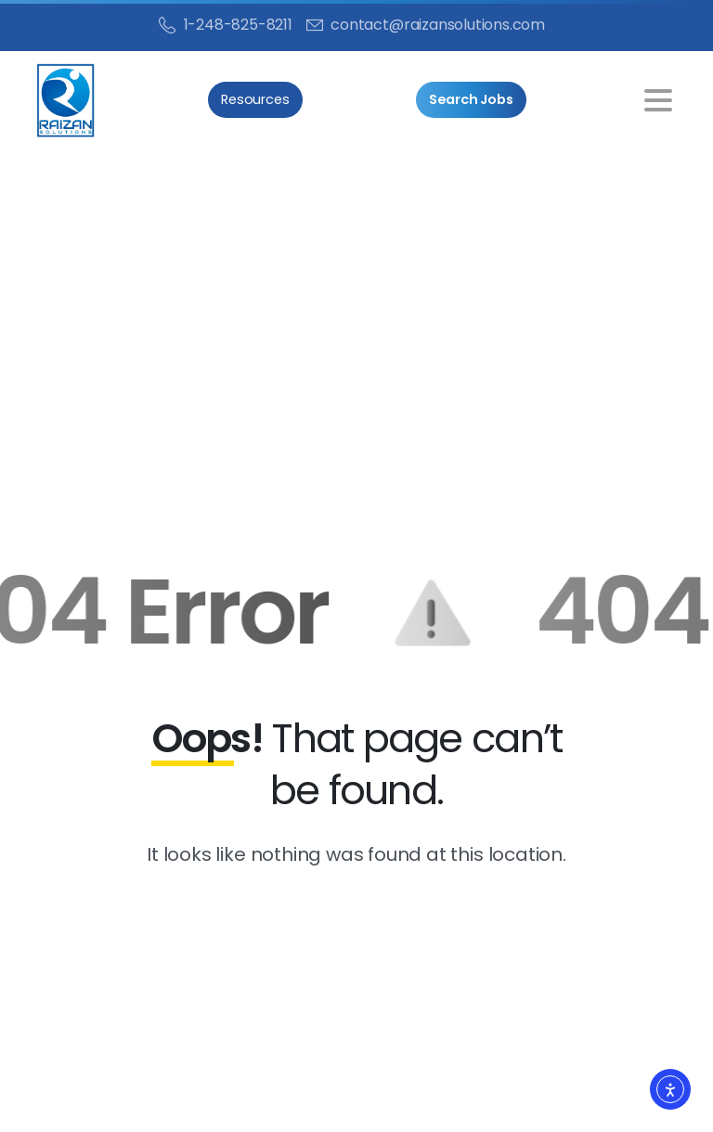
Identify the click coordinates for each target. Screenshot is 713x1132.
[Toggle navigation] (658, 100)
